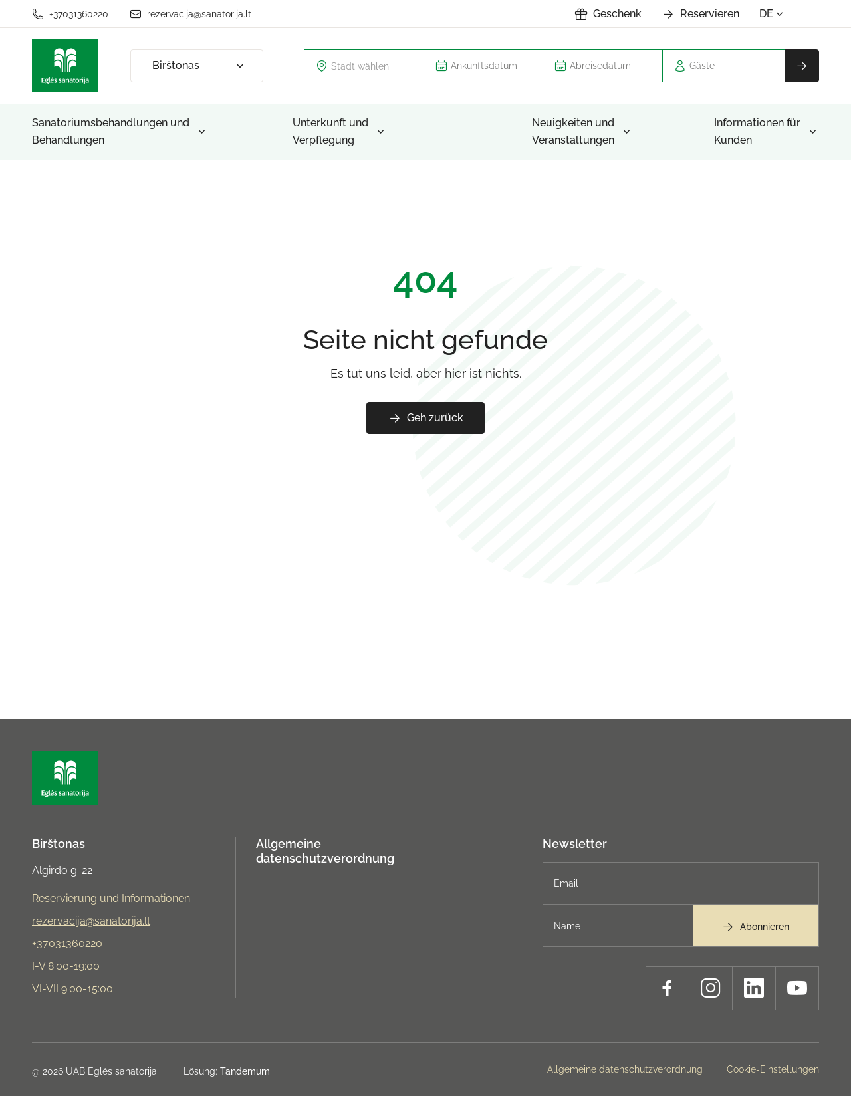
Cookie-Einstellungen (773, 1069)
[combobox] (364, 66)
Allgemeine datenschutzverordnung (325, 851)
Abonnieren (755, 926)
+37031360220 (70, 14)
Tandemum (245, 1071)
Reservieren (700, 14)
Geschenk (608, 14)
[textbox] (372, 65)
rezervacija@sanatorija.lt (190, 14)
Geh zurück (425, 418)
